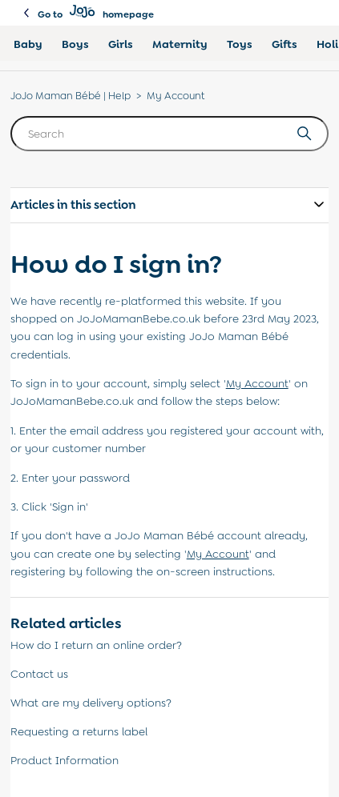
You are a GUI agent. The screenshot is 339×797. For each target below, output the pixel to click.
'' (257, 383)
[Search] (169, 133)
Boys (75, 44)
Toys (239, 44)
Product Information (64, 760)
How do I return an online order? (96, 645)
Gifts (284, 44)
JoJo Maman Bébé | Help (70, 95)
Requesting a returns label (78, 731)
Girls (120, 44)
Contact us (39, 674)
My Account (175, 95)
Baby (28, 44)
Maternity (180, 44)
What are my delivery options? (91, 702)
